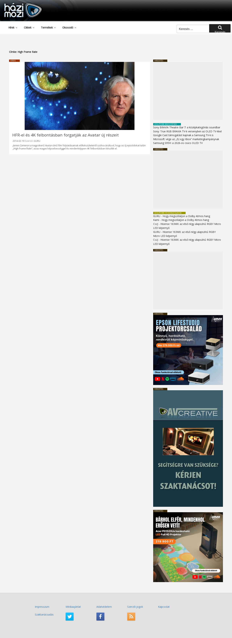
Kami (156, 220)
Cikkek (29, 27)
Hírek (13, 27)
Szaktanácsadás (44, 614)
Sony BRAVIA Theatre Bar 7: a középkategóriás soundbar (186, 127)
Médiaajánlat (73, 606)
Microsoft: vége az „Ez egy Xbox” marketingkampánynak (186, 139)
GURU (37, 140)
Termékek (48, 27)
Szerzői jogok (135, 606)
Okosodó (69, 27)
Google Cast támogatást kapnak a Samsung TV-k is (183, 135)
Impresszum (42, 606)
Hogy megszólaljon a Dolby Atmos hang (186, 216)
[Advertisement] (188, 91)
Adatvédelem (104, 606)
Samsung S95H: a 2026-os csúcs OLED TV (178, 143)
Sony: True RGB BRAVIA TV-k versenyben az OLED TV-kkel (187, 131)
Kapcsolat (164, 606)
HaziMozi (18, 4)
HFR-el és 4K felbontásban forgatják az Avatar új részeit (65, 135)
